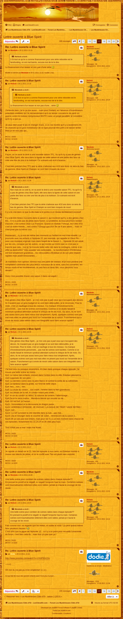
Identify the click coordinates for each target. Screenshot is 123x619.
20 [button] (113, 41)
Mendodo (90, 47)
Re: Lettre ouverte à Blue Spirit (25, 47)
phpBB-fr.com (65, 610)
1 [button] (83, 41)
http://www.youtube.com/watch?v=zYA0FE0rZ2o (27, 558)
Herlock (90, 80)
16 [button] (94, 41)
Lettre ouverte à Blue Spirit (22, 37)
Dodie (89, 564)
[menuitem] (8, 25)
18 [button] (104, 41)
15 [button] (89, 41)
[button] (74, 41)
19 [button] (109, 41)
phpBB (54, 608)
